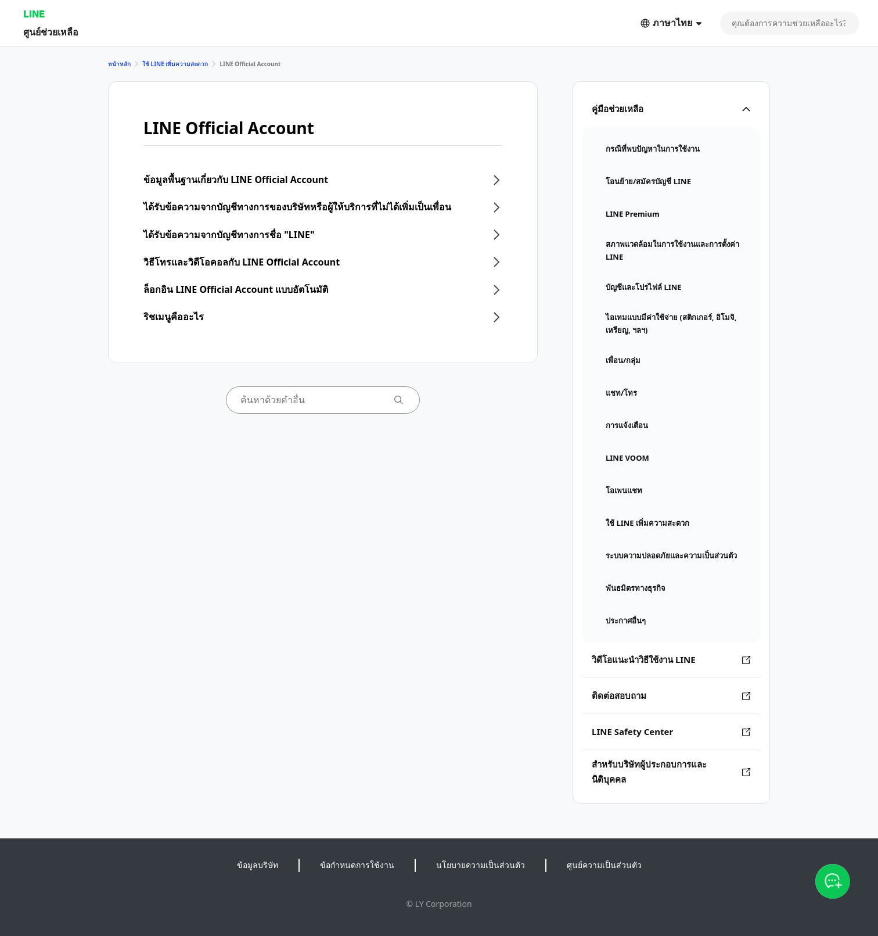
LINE (34, 14)
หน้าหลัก (119, 64)
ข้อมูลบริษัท (257, 864)
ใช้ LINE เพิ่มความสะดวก (175, 64)
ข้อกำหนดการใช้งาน (357, 864)
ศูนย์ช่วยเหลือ (50, 32)
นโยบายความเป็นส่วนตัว (480, 864)
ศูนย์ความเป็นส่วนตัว (604, 864)
